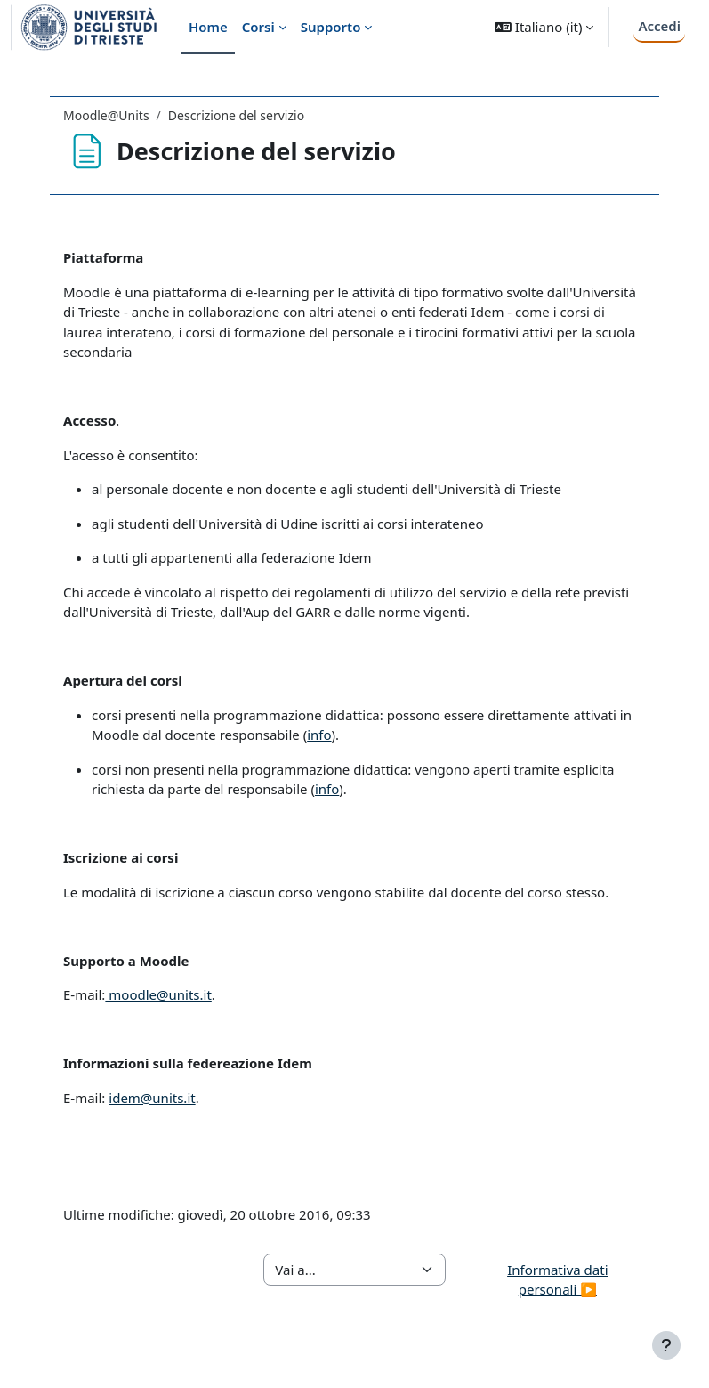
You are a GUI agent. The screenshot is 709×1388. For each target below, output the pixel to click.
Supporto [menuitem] (331, 27)
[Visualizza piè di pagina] (666, 1345)
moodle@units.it (158, 994)
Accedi (659, 26)
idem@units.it (152, 1098)
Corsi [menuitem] (258, 27)
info (319, 734)
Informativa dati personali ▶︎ (557, 1280)
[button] (544, 27)
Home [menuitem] (208, 27)
